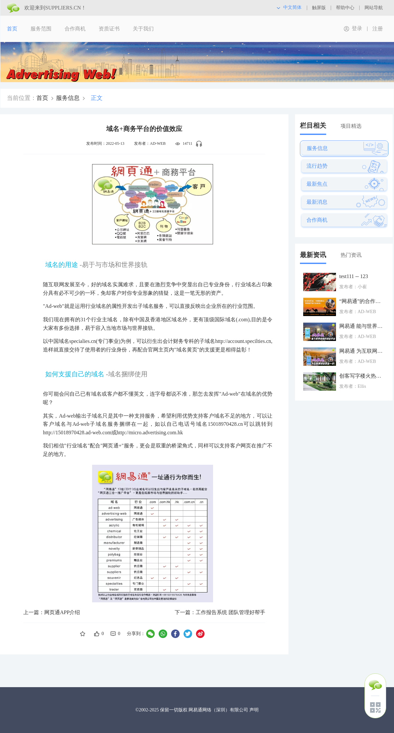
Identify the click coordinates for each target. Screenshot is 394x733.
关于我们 (143, 28)
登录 (357, 28)
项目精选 (351, 126)
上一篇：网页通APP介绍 (51, 612)
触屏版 (319, 7)
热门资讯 (351, 255)
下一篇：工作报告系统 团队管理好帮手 (220, 612)
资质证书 (109, 28)
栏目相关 (313, 125)
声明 (254, 709)
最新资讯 (313, 254)
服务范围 (40, 28)
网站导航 (373, 7)
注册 (377, 28)
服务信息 (68, 98)
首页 (12, 28)
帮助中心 (345, 7)
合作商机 (75, 28)
